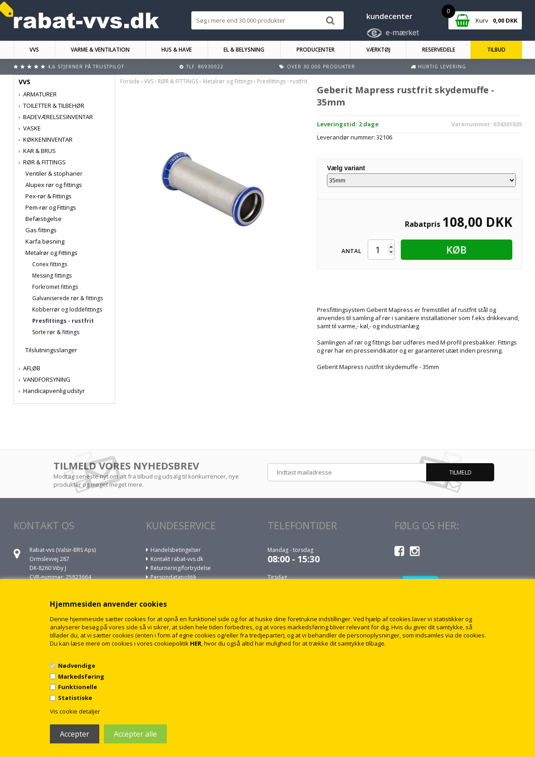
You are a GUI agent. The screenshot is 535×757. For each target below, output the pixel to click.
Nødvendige (76, 665)
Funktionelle (77, 687)
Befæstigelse (43, 219)
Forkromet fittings (55, 287)
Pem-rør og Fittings (50, 207)
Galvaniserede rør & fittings (67, 298)
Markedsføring (81, 676)
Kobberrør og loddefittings (67, 309)
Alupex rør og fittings (53, 185)
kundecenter (389, 16)
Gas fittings (41, 230)
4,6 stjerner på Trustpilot (86, 66)
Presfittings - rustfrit (63, 321)
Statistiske (75, 698)
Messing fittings (52, 275)
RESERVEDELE (438, 49)
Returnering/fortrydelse (181, 568)
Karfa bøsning (44, 241)
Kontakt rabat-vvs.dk (177, 559)
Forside (130, 81)
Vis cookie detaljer (75, 711)
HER (195, 643)
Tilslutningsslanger (51, 350)
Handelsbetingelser (176, 550)
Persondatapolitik (173, 577)
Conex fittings (49, 264)
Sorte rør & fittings (55, 332)
